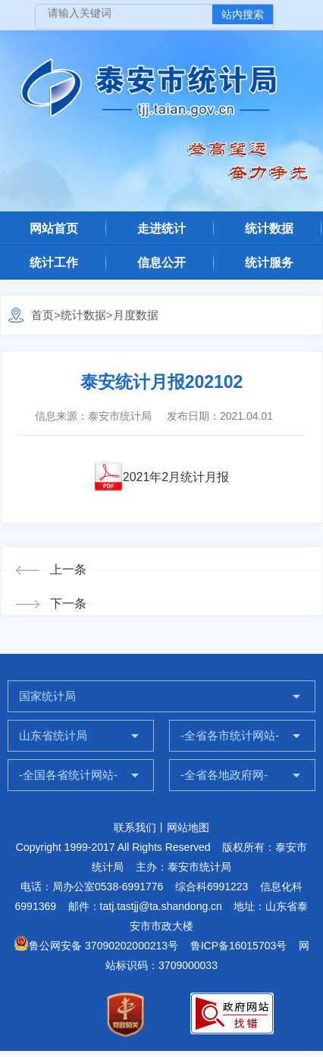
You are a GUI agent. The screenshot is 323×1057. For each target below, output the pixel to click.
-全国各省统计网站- (68, 774)
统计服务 (269, 262)
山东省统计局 (53, 735)
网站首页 (54, 228)
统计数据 (269, 228)
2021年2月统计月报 (176, 477)
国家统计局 (47, 696)
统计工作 (54, 262)
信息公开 (161, 262)
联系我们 (135, 827)
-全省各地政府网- (224, 774)
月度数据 (135, 314)
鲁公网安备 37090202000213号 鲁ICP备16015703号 (150, 946)
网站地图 (188, 827)
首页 (42, 314)
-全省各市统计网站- (229, 735)
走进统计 (161, 228)
